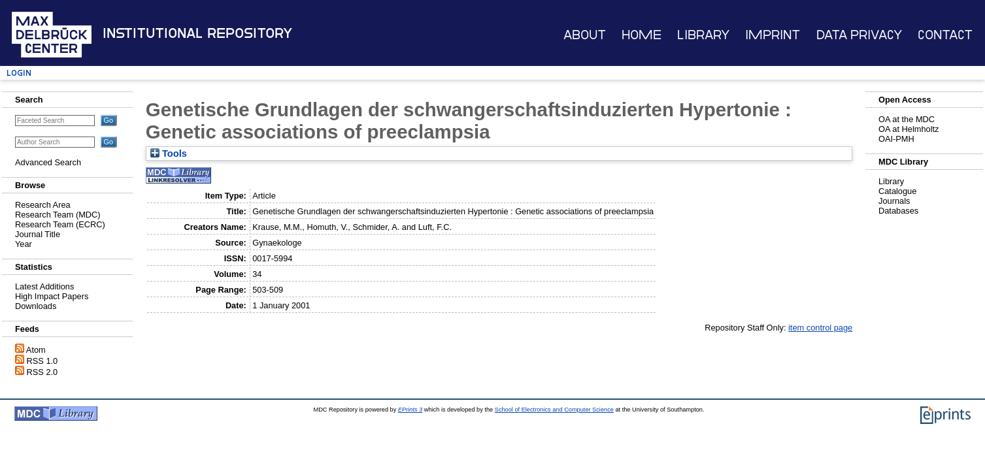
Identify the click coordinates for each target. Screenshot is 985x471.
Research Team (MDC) (58, 214)
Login (19, 73)
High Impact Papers (51, 296)
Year (23, 244)
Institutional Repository (197, 33)
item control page (820, 328)
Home (641, 35)
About (584, 35)
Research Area (43, 205)
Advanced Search (48, 162)
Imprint (772, 35)
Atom (36, 350)
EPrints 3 (410, 409)
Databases (898, 211)
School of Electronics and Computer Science (554, 409)
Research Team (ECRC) (60, 224)
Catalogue (897, 191)
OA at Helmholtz (908, 129)
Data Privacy (859, 35)
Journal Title (37, 234)
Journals (894, 201)
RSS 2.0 (42, 372)
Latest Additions (44, 286)
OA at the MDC (906, 119)
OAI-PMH (896, 139)
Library (703, 35)
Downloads (35, 306)
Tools (168, 153)
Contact (945, 35)
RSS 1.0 (42, 361)
